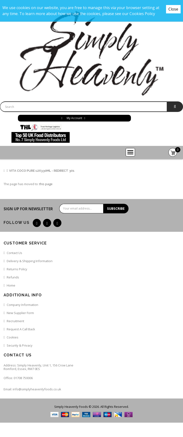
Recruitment (15, 321)
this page (46, 184)
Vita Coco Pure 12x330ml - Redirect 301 (42, 170)
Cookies (12, 337)
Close (173, 9)
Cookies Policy (142, 13)
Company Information (22, 305)
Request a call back (21, 329)
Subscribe (116, 208)
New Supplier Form (20, 313)
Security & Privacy (19, 345)
